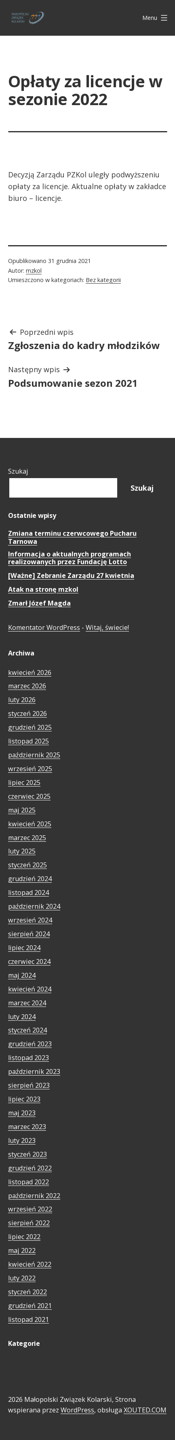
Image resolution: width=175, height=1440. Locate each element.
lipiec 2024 (24, 947)
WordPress (77, 1410)
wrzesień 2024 (30, 920)
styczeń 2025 (27, 864)
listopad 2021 (28, 1319)
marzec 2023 (27, 1126)
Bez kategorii (103, 280)
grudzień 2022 (30, 1168)
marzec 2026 (27, 685)
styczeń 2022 (27, 1291)
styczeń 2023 (27, 1154)
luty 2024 (22, 1016)
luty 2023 (22, 1140)
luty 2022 (22, 1278)
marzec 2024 (27, 1002)
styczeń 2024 (27, 1030)
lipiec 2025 (24, 782)
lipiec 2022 (24, 1236)
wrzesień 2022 (30, 1209)
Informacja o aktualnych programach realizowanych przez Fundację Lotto (69, 558)
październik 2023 (34, 1071)
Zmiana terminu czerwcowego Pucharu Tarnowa (72, 537)
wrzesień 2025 (30, 768)
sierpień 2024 (29, 933)
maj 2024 (22, 975)
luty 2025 (22, 851)
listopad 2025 (28, 741)
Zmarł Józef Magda (39, 603)
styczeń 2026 (27, 713)
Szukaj (18, 471)
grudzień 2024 (30, 878)
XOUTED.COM (145, 1410)
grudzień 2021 (30, 1305)
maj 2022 (22, 1250)
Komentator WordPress (44, 627)
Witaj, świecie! (107, 627)
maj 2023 (22, 1112)
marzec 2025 (27, 837)
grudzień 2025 (30, 727)
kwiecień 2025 (29, 823)
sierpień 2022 (29, 1222)
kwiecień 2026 (29, 672)
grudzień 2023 (30, 1043)
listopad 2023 (28, 1057)
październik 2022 (34, 1195)
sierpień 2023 (29, 1085)
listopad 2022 (28, 1181)
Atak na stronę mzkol (43, 589)
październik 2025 (34, 754)
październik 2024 (34, 906)
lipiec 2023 (24, 1099)
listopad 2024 (28, 892)
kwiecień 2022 (29, 1264)
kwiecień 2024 (29, 989)
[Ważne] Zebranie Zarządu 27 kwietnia (71, 576)
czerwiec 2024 (29, 961)
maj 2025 (22, 810)
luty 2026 (22, 699)
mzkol (34, 270)
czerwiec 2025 (29, 796)
